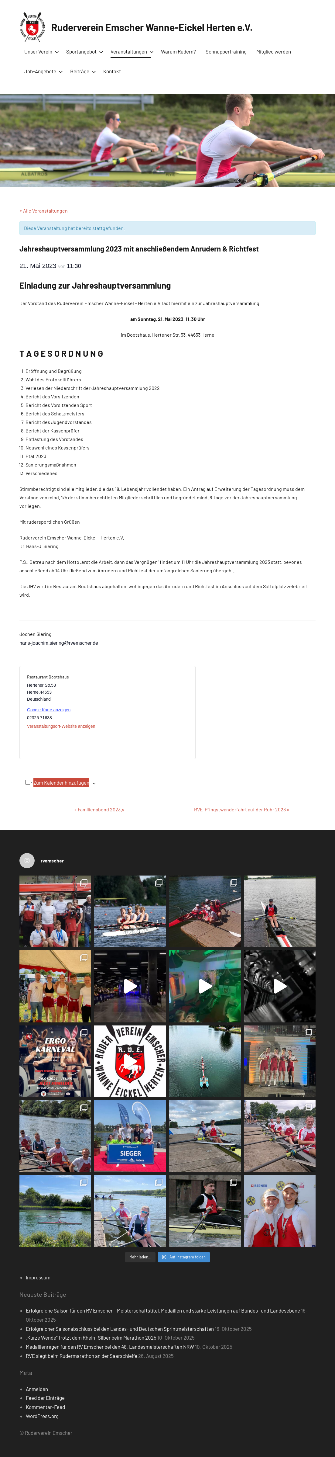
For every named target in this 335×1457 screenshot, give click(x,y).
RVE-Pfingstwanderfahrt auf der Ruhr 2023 (241, 809)
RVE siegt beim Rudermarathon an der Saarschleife (81, 1356)
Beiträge (82, 71)
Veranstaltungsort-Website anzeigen (61, 726)
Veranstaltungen (131, 51)
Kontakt (112, 71)
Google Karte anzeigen (48, 709)
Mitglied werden (273, 51)
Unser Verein (40, 51)
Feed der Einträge (45, 1398)
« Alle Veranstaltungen (43, 210)
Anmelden (37, 1389)
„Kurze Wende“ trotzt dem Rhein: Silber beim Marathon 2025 (91, 1337)
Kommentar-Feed (45, 1407)
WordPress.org (42, 1416)
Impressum (38, 1277)
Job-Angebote (42, 71)
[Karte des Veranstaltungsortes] (147, 712)
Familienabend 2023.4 (99, 809)
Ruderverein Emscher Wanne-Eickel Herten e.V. (152, 27)
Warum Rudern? (178, 51)
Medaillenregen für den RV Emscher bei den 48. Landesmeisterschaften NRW (110, 1347)
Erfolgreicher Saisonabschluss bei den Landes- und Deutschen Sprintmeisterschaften (120, 1329)
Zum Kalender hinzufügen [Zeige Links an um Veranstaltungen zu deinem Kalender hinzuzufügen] (61, 782)
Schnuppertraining (226, 51)
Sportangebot (83, 51)
